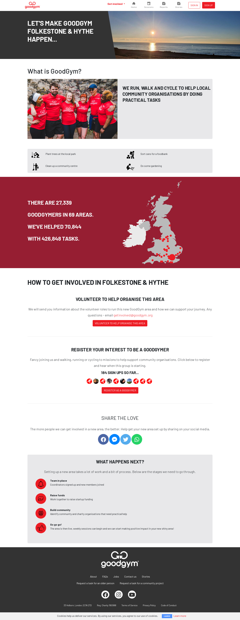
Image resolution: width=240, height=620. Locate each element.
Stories (146, 576)
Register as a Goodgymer (120, 390)
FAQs (105, 576)
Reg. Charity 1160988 (106, 605)
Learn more (180, 615)
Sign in (194, 5)
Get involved (115, 3)
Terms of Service (130, 605)
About (93, 576)
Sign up (208, 5)
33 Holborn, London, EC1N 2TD (78, 605)
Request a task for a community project (142, 583)
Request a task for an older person (95, 583)
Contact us (130, 576)
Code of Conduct (168, 605)
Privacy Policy (149, 605)
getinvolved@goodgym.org (133, 315)
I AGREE (167, 616)
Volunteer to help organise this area (120, 323)
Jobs (116, 576)
